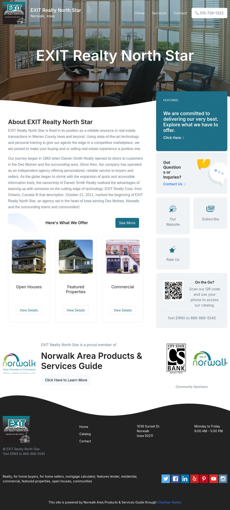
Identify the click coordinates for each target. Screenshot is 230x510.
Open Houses (29, 286)
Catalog (85, 434)
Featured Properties (76, 289)
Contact (180, 13)
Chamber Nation (169, 502)
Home (140, 13)
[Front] (15, 13)
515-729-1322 (209, 13)
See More (127, 223)
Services (159, 13)
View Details (29, 310)
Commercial (122, 286)
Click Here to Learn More (66, 380)
